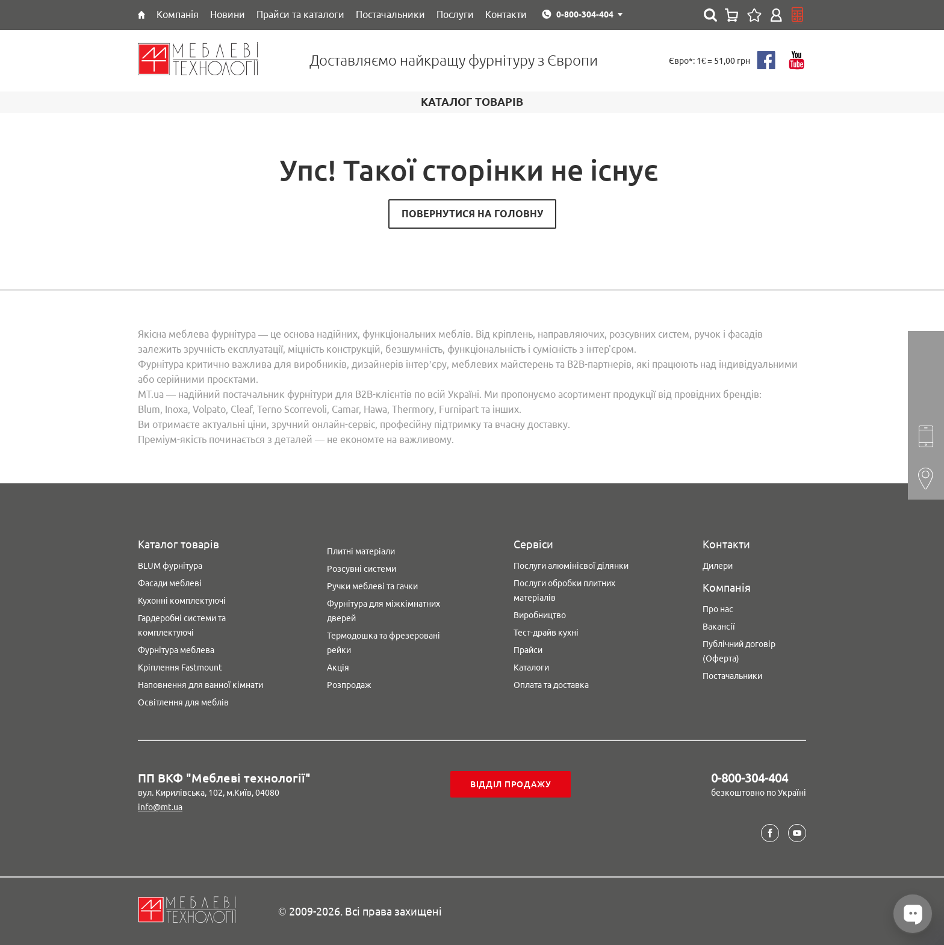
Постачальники (732, 676)
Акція (338, 667)
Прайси (528, 650)
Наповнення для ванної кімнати (200, 685)
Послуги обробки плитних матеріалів (564, 590)
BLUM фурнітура (170, 566)
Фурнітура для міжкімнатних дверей (383, 611)
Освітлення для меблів (183, 702)
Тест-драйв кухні (546, 632)
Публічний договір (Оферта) (739, 651)
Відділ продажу (510, 784)
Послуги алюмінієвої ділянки (571, 566)
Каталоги (531, 667)
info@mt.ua (160, 807)
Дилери (718, 566)
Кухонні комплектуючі (182, 601)
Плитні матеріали (361, 551)
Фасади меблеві (170, 583)
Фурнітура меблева (176, 650)
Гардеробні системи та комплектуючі (182, 625)
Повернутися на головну (472, 213)
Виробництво (540, 615)
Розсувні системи (361, 569)
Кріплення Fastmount (180, 667)
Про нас (718, 609)
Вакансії (719, 626)
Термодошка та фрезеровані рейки (383, 643)
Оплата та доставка (551, 685)
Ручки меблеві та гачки (372, 586)
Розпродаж (349, 685)
